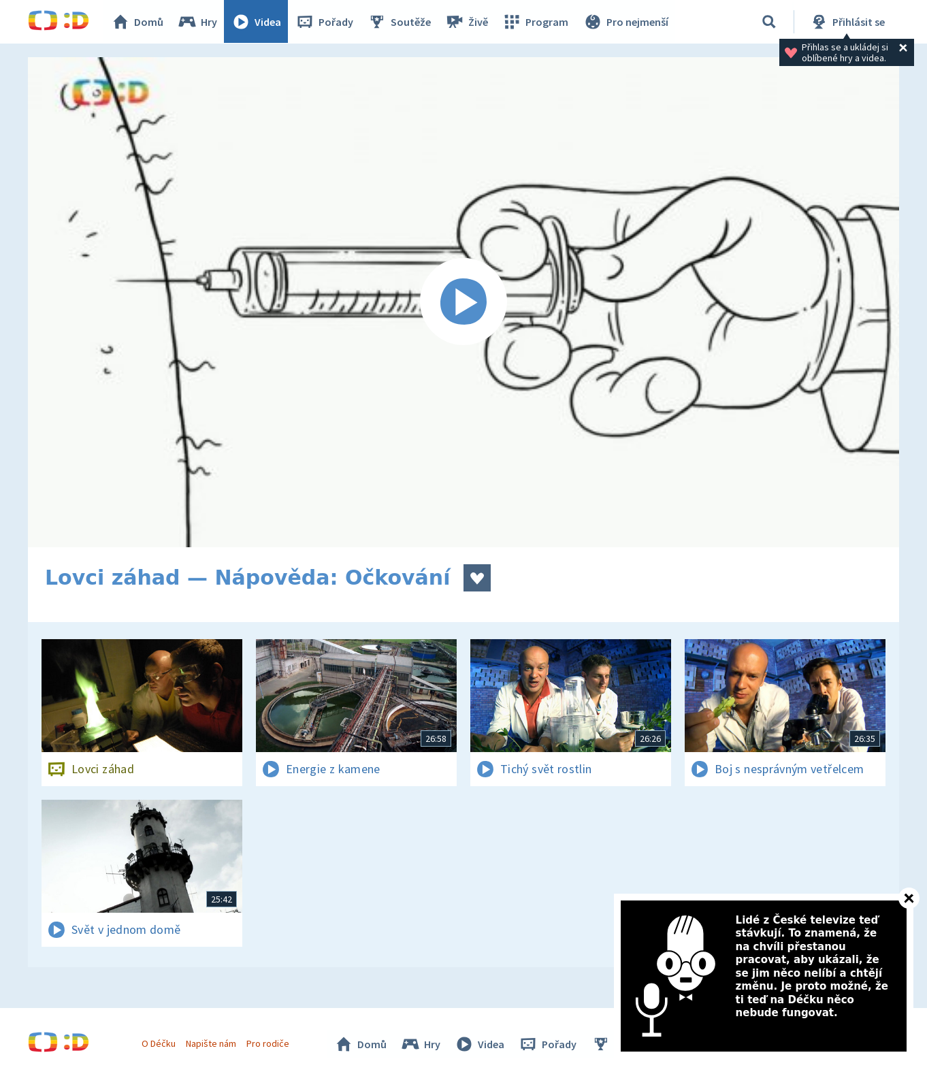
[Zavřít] (909, 898)
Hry (198, 22)
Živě (467, 22)
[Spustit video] (463, 302)
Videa (256, 22)
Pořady (324, 22)
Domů (137, 22)
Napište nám (211, 1043)
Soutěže (400, 22)
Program (535, 22)
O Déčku (159, 1043)
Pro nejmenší (625, 22)
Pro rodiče (268, 1043)
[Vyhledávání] (769, 22)
